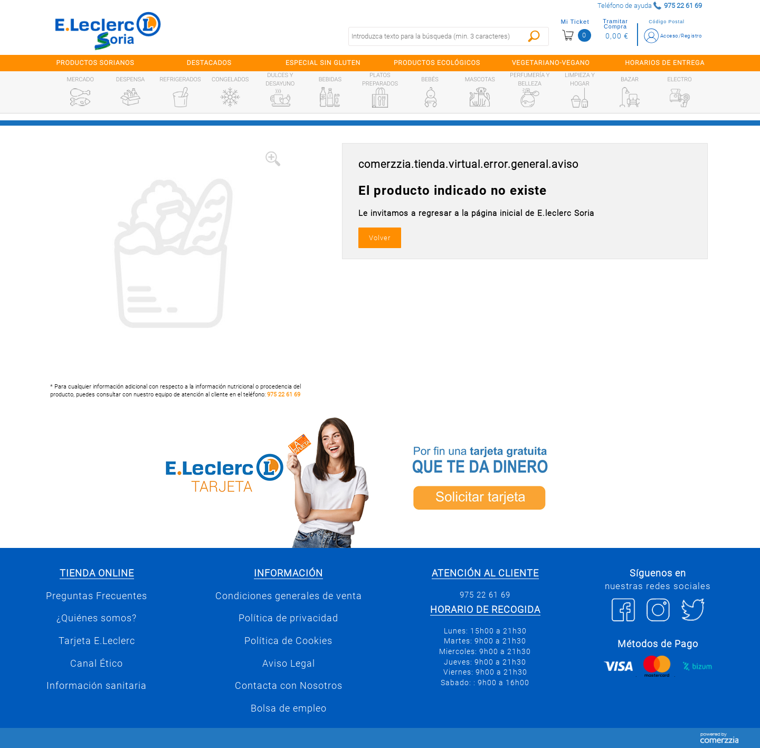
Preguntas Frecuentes (96, 596)
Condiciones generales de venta (288, 596)
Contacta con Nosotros (289, 685)
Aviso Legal (288, 663)
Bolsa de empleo (289, 708)
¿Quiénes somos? (96, 618)
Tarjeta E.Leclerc (97, 641)
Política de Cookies (288, 641)
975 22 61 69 (283, 394)
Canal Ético (96, 663)
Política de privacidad (288, 618)
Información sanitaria (96, 685)
